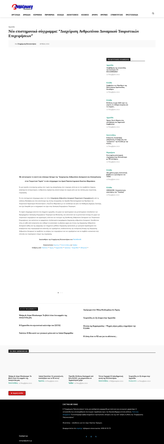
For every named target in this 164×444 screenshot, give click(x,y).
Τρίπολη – (68, 248)
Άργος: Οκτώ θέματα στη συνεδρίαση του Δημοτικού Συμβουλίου (115, 122)
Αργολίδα (11, 27)
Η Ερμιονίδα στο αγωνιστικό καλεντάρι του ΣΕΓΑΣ (36, 322)
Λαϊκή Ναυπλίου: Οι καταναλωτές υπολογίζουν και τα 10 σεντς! (50, 373)
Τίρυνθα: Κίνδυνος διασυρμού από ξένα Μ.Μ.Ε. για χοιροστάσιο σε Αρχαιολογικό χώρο (81, 374)
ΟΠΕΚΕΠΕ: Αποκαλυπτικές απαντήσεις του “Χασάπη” (116, 191)
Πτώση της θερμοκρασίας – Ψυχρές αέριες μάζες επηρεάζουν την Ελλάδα (108, 325)
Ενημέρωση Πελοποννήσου (27, 44)
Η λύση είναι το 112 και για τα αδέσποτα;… (97, 333)
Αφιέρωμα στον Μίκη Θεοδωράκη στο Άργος (98, 309)
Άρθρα (75, 245)
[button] (153, 13)
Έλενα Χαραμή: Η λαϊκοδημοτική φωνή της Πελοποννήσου (111, 373)
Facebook (77, 239)
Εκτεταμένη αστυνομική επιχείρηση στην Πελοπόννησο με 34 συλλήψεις (116, 157)
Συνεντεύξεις (65, 245)
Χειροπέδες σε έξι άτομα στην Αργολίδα (96, 317)
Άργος (51, 248)
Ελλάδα (109, 83)
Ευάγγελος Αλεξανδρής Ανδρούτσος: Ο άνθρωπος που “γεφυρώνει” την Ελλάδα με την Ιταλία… (117, 141)
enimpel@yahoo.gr (25, 437)
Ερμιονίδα (59, 248)
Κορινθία (75, 248)
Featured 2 (132, 377)
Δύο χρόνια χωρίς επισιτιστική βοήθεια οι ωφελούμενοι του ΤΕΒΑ (116, 175)
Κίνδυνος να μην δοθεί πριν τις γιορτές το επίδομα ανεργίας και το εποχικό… (117, 105)
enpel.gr (79, 425)
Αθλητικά (83, 248)
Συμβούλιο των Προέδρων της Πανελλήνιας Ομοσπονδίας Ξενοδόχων (116, 87)
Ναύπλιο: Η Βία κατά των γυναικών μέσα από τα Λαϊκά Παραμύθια (42, 330)
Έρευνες (56, 245)
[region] (60, 276)
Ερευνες (41, 377)
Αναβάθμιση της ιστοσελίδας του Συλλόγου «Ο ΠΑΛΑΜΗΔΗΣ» (116, 70)
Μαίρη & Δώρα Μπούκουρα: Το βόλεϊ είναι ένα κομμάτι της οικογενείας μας (45, 315)
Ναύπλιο (45, 248)
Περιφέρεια (110, 152)
